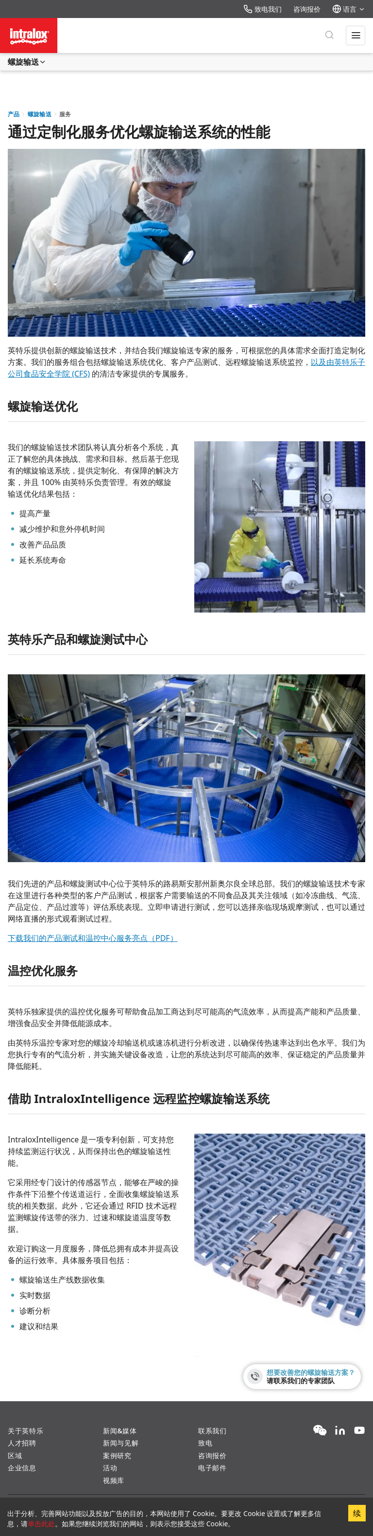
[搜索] (329, 35)
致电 (205, 1442)
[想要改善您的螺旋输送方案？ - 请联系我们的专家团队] (302, 1377)
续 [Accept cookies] (357, 1513)
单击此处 (41, 1523)
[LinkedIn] (340, 1431)
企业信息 (22, 1467)
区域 (15, 1455)
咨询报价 (307, 9)
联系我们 (212, 1430)
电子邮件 (212, 1467)
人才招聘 (22, 1442)
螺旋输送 (27, 61)
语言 (348, 9)
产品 (14, 114)
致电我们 (262, 9)
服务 (65, 114)
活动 (110, 1467)
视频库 (113, 1480)
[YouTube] (359, 1431)
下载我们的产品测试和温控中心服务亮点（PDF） (93, 938)
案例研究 (117, 1455)
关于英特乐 (26, 1430)
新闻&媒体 (120, 1430)
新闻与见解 (121, 1442)
